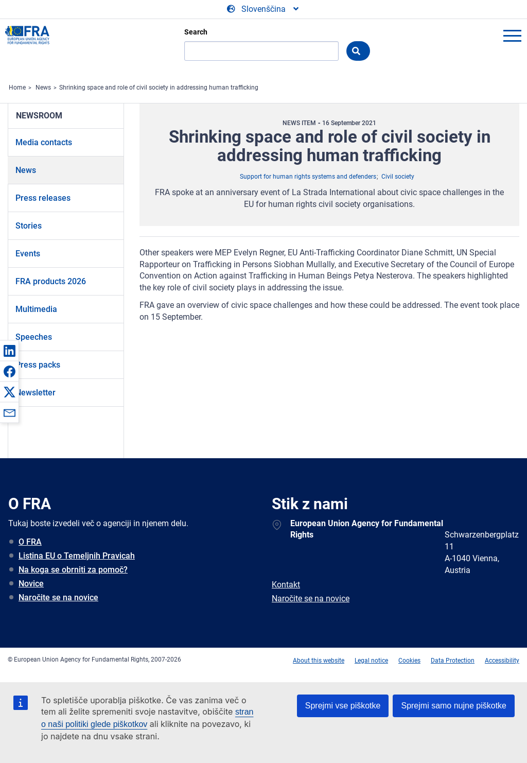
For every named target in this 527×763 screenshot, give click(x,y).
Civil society (397, 176)
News (43, 87)
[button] (9, 350)
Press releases (43, 198)
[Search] (261, 51)
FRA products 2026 (50, 281)
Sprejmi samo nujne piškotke (453, 705)
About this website (318, 660)
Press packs (37, 365)
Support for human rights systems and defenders (308, 176)
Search (195, 32)
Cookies (409, 660)
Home (17, 87)
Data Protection (453, 660)
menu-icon (512, 35)
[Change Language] (263, 9)
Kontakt (286, 584)
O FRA (30, 542)
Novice (31, 583)
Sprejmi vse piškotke (343, 705)
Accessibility (502, 660)
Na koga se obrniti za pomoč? (73, 570)
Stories (28, 226)
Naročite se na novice (58, 597)
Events (27, 253)
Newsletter (35, 392)
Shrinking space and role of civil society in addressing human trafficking (158, 87)
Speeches (33, 337)
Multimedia (36, 309)
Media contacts (43, 142)
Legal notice (371, 660)
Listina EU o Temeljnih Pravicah (77, 556)
